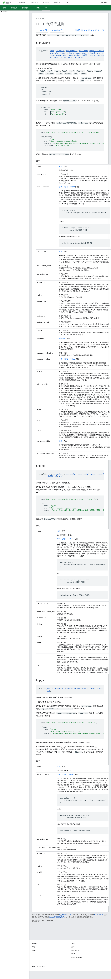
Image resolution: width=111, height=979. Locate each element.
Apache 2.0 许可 (99, 915)
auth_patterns (71, 51)
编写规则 (14, 8)
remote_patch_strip (58, 55)
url (55, 476)
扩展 (37, 19)
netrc (62, 53)
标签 (60, 251)
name (52, 51)
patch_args (70, 53)
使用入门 (35, 2)
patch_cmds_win (93, 53)
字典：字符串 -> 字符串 (67, 187)
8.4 (92, 30)
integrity (54, 53)
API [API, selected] (46, 8)
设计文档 (36, 8)
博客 (33, 947)
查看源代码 (57, 30)
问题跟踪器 (75, 950)
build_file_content (97, 51)
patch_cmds (80, 53)
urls (60, 476)
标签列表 (62, 338)
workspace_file (56, 57)
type (102, 55)
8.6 (85, 30)
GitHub (104, 2)
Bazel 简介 (22, 2)
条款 (33, 966)
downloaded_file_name (86, 688)
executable (101, 474)
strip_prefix (94, 55)
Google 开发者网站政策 (56, 917)
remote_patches (74, 55)
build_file (83, 51)
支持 (72, 947)
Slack (73, 954)
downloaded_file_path (87, 474)
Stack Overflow (76, 957)
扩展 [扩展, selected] (66, 2)
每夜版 (77, 30)
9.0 (82, 30)
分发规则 (25, 8)
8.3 (96, 30)
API (43, 19)
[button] (14, 11)
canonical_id (71, 474)
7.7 (103, 30)
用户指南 (46, 2)
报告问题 (42, 30)
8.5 (89, 30)
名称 (60, 166)
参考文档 (57, 2)
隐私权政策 (41, 966)
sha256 (84, 55)
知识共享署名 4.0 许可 (66, 915)
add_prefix (60, 51)
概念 (4, 8)
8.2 (99, 30)
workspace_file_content (73, 57)
